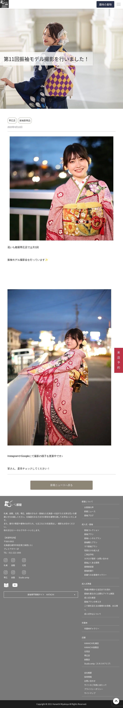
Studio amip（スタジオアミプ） (97, 663)
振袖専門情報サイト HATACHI (41, 594)
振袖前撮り (89, 570)
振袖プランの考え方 (92, 601)
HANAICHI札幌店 (91, 643)
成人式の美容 (89, 597)
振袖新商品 (24, 120)
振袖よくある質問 (91, 562)
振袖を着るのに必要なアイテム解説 (99, 593)
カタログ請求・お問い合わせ (96, 558)
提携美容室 (89, 566)
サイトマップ (89, 693)
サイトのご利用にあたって (95, 685)
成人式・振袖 (87, 524)
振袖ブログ (89, 515)
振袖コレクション (91, 530)
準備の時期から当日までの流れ (97, 589)
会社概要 (88, 672)
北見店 (87, 651)
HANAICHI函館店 (91, 647)
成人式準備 (86, 583)
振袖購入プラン (90, 542)
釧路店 (87, 659)
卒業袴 (84, 622)
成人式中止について (92, 614)
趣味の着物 (105, 4)
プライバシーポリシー (93, 689)
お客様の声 (89, 507)
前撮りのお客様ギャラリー (95, 574)
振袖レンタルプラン (92, 538)
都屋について (87, 501)
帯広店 (12, 120)
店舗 (83, 637)
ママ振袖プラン (90, 546)
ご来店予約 (89, 554)
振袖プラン (89, 534)
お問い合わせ (89, 681)
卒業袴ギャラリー (91, 628)
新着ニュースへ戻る (61, 485)
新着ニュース (89, 511)
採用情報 (88, 676)
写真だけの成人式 (91, 550)
